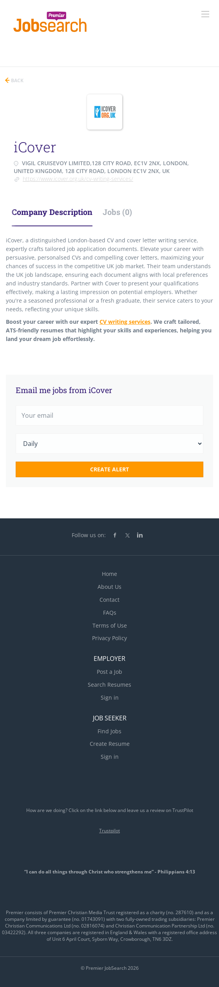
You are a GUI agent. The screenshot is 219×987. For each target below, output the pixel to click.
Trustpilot (109, 830)
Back (17, 80)
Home (109, 573)
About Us (109, 586)
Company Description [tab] (52, 212)
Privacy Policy (109, 638)
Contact (109, 599)
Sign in (110, 697)
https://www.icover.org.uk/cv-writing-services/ (78, 178)
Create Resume (110, 743)
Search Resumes (109, 684)
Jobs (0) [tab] (117, 212)
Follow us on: (89, 535)
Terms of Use (109, 625)
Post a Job (109, 671)
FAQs (109, 612)
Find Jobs (109, 731)
